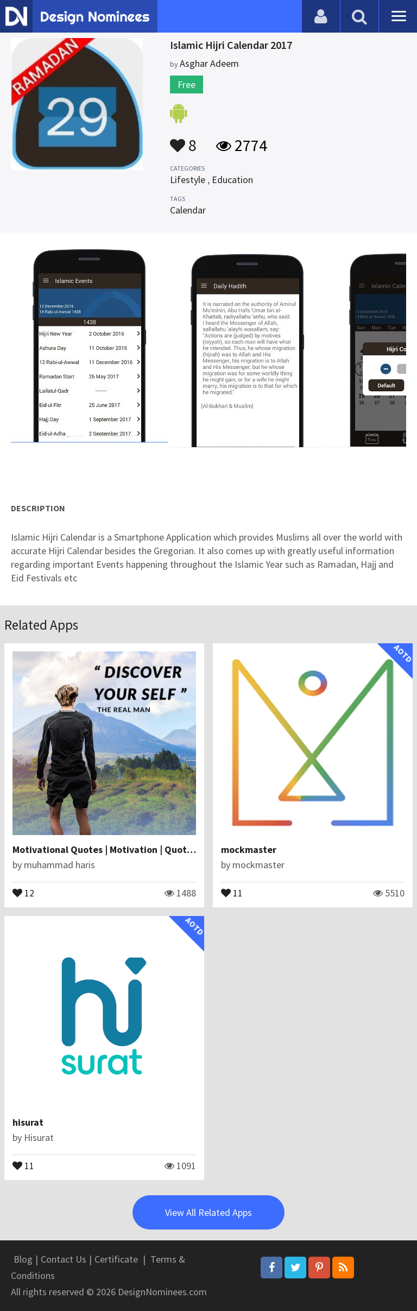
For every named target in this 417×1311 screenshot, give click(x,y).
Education (232, 179)
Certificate (116, 1259)
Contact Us (63, 1259)
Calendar (188, 210)
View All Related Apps (208, 1212)
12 (23, 892)
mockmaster (248, 849)
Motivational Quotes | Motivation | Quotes (104, 849)
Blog (23, 1259)
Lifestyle (187, 179)
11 (232, 892)
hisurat (27, 1122)
